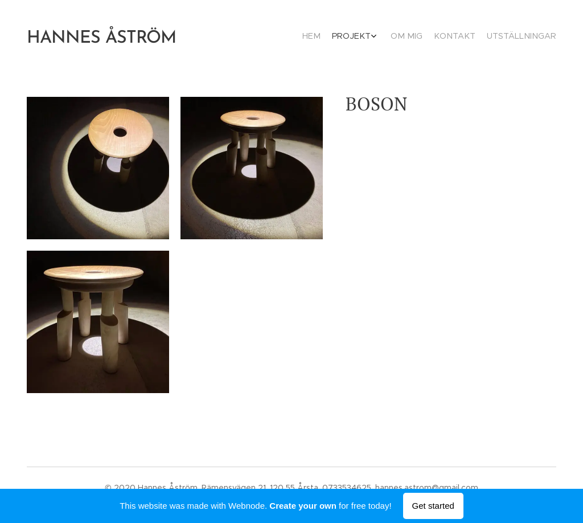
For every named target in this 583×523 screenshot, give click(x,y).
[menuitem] (503, 37)
